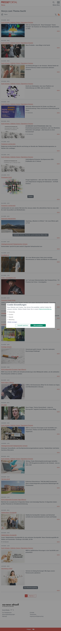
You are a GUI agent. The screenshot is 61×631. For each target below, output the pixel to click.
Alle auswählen (38, 325)
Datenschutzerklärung (45, 309)
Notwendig (12, 312)
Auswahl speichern (23, 325)
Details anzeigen (12, 322)
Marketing (11, 319)
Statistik (11, 317)
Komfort (11, 314)
